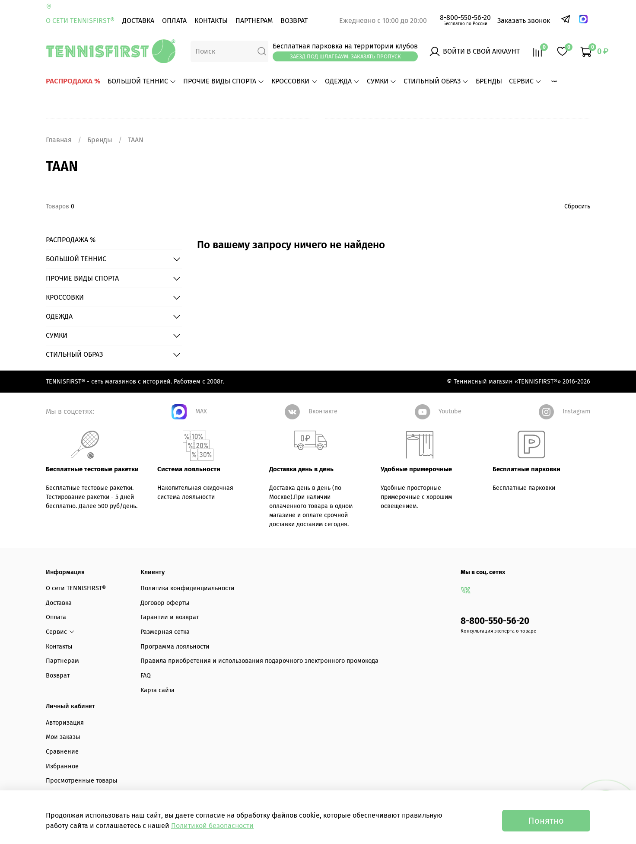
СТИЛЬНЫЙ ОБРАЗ (436, 81)
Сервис (525, 81)
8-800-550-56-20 (465, 17)
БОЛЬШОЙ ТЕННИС (142, 81)
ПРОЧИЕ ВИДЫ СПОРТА (223, 81)
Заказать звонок (523, 20)
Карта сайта (157, 690)
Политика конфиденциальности (187, 588)
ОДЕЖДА (342, 81)
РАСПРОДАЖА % (73, 81)
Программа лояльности (175, 646)
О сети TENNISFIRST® (80, 20)
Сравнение (62, 751)
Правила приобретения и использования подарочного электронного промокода (259, 661)
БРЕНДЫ (489, 81)
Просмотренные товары (82, 780)
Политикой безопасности (212, 826)
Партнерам (254, 20)
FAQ (145, 675)
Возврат (294, 20)
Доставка (138, 20)
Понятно (546, 820)
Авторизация (65, 722)
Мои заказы (63, 737)
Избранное (62, 766)
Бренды (99, 140)
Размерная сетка (165, 632)
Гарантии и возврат (169, 617)
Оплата (174, 20)
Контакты (211, 20)
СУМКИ (382, 81)
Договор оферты (165, 603)
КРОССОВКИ (294, 81)
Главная (59, 140)
